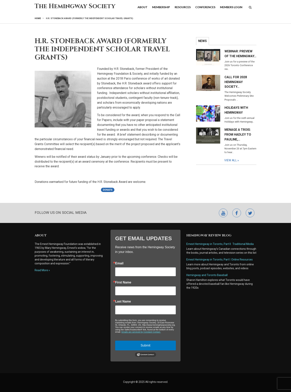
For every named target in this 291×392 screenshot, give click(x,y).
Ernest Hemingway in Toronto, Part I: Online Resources (219, 259)
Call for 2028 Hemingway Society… (235, 82)
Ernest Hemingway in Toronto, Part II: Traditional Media (220, 244)
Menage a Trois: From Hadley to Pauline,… (237, 134)
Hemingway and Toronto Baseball (207, 275)
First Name (123, 282)
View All (230, 160)
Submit (145, 345)
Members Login (231, 7)
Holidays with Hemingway (236, 110)
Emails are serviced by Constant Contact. (141, 332)
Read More (41, 270)
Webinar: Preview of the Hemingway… (240, 53)
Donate (107, 190)
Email (119, 263)
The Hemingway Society (75, 6)
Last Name (123, 301)
